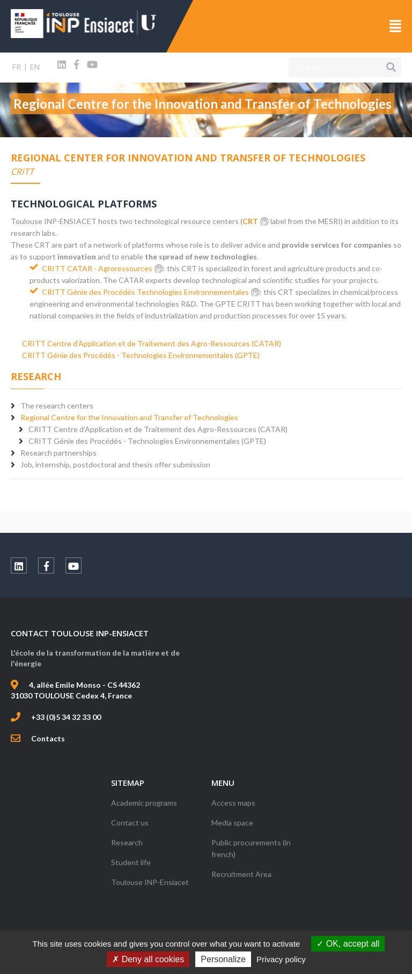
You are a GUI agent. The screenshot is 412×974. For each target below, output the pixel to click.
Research (127, 842)
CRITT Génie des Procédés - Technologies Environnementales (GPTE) (141, 355)
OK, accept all (348, 943)
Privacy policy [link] (281, 959)
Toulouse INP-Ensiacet (150, 882)
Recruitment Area (241, 874)
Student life (131, 862)
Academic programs (144, 802)
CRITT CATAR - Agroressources (97, 268)
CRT (250, 221)
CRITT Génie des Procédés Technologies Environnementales (145, 291)
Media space (232, 822)
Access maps (233, 802)
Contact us (130, 822)
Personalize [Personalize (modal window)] (223, 959)
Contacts (48, 738)
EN (35, 66)
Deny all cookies (148, 959)
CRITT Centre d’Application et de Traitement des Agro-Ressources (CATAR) (151, 343)
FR (16, 66)
